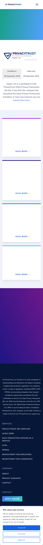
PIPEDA (5, 450)
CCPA (4, 445)
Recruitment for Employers (16, 454)
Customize (21, 534)
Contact (6, 483)
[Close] (41, 507)
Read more (21, 151)
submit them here (21, 100)
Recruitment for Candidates (17, 459)
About (5, 474)
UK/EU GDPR (8, 433)
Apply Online (12, 499)
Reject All (21, 540)
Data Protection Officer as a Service (17, 439)
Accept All (21, 528)
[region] (21, 525)
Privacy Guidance (11, 478)
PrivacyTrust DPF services (16, 429)
